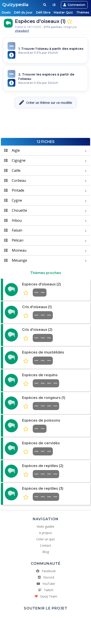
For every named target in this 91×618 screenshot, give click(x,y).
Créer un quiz (45, 539)
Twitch (45, 590)
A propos (45, 533)
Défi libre (43, 12)
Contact (45, 545)
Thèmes (83, 12)
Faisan (13, 230)
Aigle (12, 150)
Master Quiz (63, 12)
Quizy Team (45, 596)
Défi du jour (23, 12)
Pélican (13, 240)
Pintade (14, 190)
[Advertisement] (46, 125)
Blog (45, 552)
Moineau (15, 250)
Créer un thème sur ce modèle (45, 102)
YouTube (45, 584)
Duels (6, 12)
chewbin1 (22, 31)
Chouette (15, 210)
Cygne (13, 200)
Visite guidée (45, 526)
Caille (12, 170)
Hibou (13, 220)
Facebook (46, 571)
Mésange (15, 260)
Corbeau (15, 180)
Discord (45, 577)
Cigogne (15, 160)
